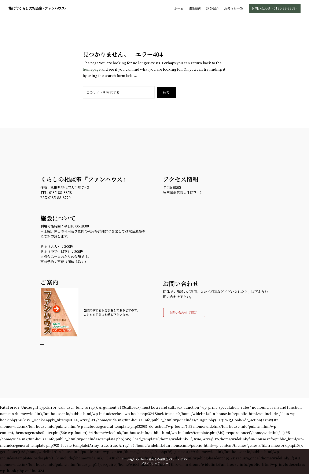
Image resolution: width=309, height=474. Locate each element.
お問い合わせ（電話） (184, 312)
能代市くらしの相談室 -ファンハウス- (37, 8)
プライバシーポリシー (154, 463)
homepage (91, 69)
